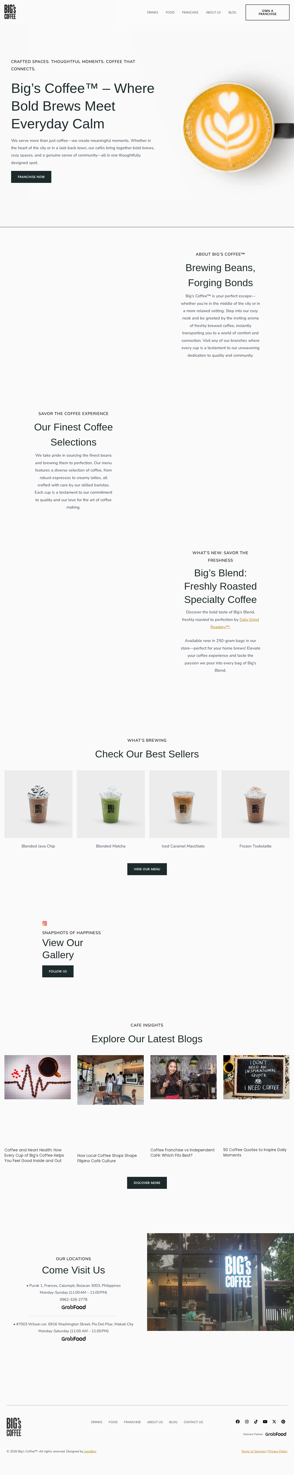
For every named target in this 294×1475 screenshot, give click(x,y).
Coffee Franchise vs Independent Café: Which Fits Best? (182, 1152)
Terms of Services (253, 1451)
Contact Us (196, 1422)
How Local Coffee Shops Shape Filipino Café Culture (107, 1158)
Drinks (152, 12)
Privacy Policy (277, 1451)
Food (170, 12)
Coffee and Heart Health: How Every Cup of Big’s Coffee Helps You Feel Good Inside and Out (34, 1155)
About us (155, 1422)
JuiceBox (89, 1451)
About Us (213, 12)
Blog (232, 12)
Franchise (190, 12)
